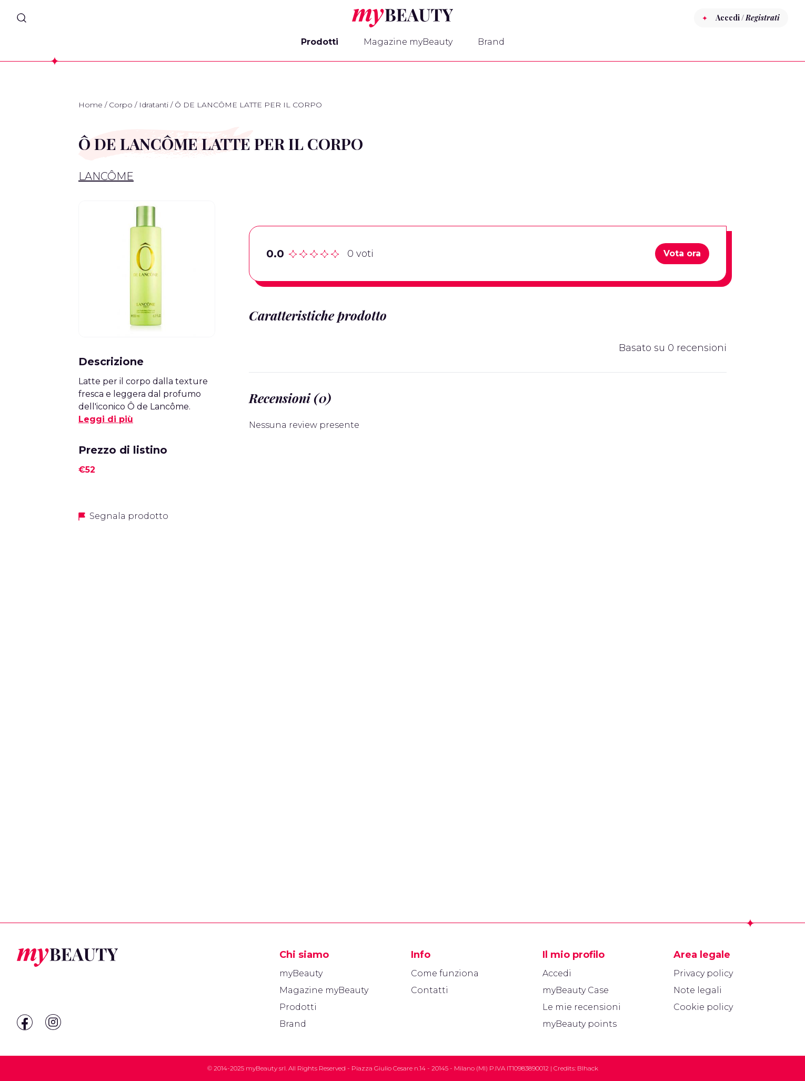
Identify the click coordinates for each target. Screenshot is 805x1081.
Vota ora (682, 253)
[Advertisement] (146, 697)
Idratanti (153, 104)
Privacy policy (703, 973)
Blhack (587, 1068)
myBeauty (301, 973)
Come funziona (445, 973)
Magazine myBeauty (408, 42)
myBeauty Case (575, 990)
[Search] (21, 18)
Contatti (429, 990)
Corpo (121, 104)
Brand (491, 42)
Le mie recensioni (581, 1007)
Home (90, 104)
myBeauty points (579, 1024)
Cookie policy (703, 1007)
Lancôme (106, 176)
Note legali (697, 990)
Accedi (556, 973)
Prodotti (319, 42)
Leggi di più (105, 419)
